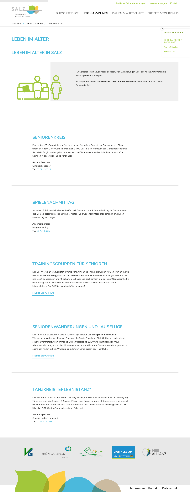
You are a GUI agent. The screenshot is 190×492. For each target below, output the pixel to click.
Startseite (17, 23)
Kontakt (174, 3)
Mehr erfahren (43, 292)
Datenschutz (170, 488)
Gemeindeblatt (172, 47)
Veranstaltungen (158, 3)
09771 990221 (45, 169)
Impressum (137, 488)
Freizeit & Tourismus (163, 13)
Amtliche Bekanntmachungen (131, 3)
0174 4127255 (45, 421)
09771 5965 (43, 231)
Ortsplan (169, 51)
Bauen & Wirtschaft (128, 13)
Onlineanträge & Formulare (173, 41)
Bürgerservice (67, 13)
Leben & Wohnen (95, 13)
